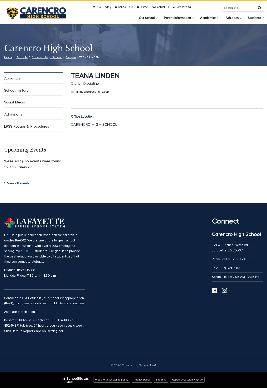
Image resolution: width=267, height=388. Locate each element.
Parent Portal (182, 7)
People (71, 57)
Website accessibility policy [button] (111, 379)
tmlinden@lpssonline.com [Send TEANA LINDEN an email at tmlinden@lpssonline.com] (93, 91)
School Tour (124, 7)
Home (8, 57)
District (143, 7)
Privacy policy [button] (142, 379)
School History (16, 90)
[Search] (259, 7)
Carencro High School (47, 57)
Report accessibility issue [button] (187, 379)
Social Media (14, 102)
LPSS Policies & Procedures (26, 126)
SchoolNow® (147, 365)
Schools (22, 57)
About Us (12, 78)
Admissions (13, 114)
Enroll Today (102, 7)
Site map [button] (161, 379)
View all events (18, 183)
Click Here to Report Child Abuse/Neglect (33, 331)
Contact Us (160, 7)
